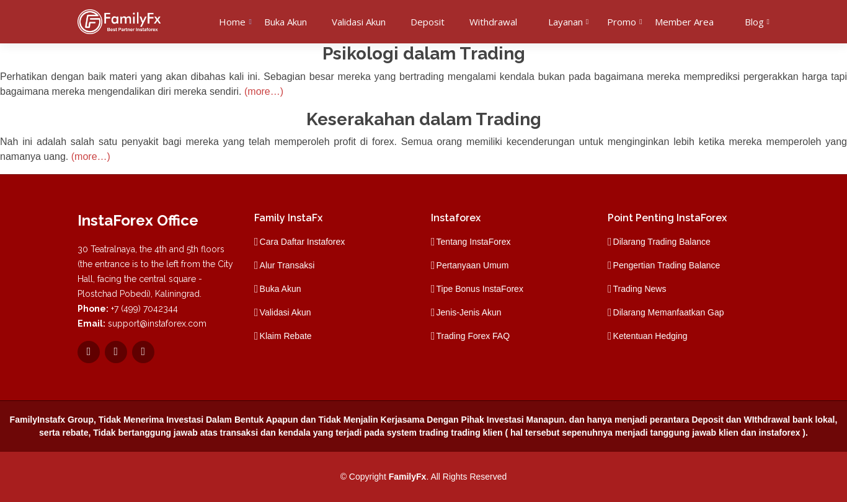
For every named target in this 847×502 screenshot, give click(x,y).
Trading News (640, 288)
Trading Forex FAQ (473, 336)
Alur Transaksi (287, 265)
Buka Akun (285, 21)
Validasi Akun (359, 21)
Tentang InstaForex (474, 241)
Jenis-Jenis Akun (469, 312)
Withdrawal (493, 21)
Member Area (684, 21)
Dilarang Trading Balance (662, 241)
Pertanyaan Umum (473, 265)
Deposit (427, 21)
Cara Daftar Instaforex (302, 241)
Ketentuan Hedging (650, 336)
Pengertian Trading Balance (667, 265)
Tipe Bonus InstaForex (480, 288)
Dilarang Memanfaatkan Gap (668, 312)
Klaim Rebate (286, 336)
